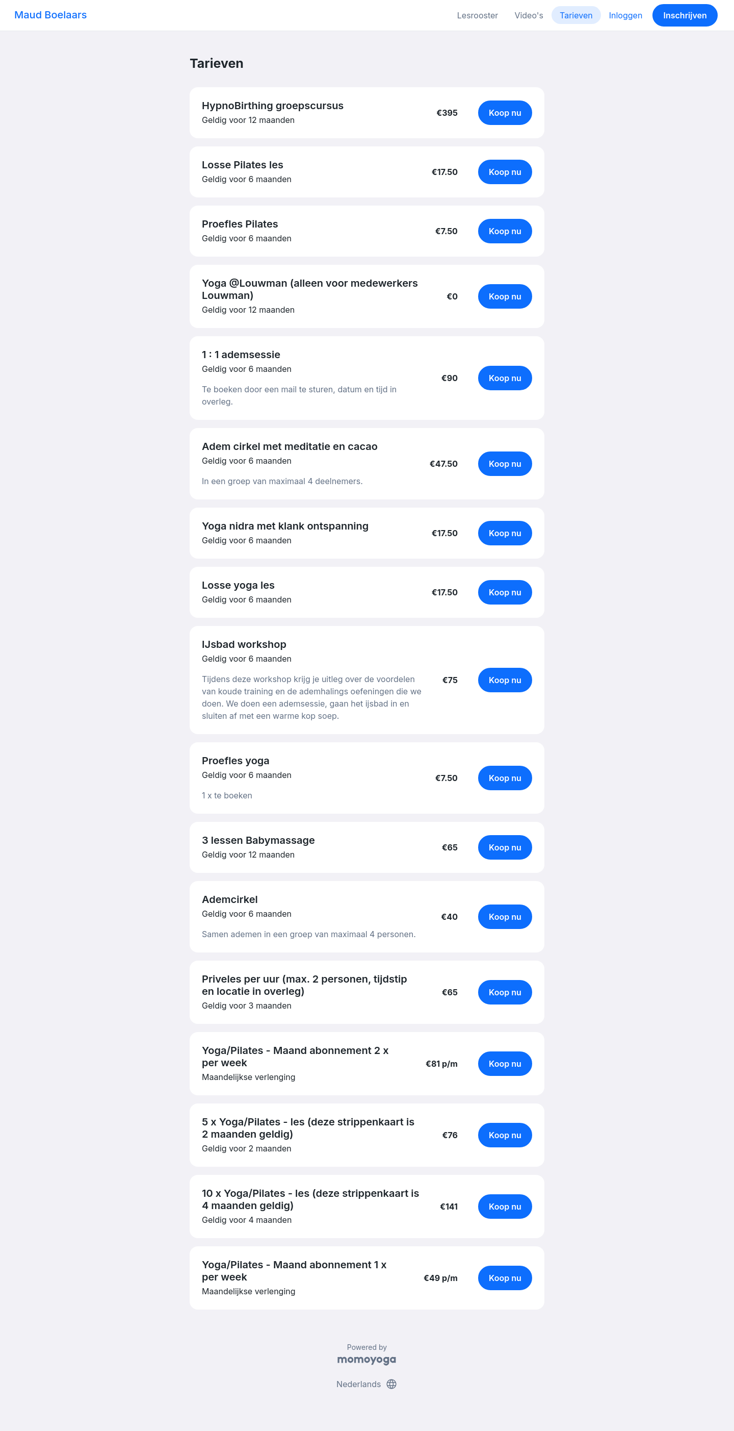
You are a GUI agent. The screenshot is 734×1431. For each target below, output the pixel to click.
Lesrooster (478, 15)
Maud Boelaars (50, 15)
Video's (528, 15)
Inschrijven (685, 15)
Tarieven (576, 15)
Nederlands (367, 1384)
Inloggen (626, 15)
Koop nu (505, 113)
